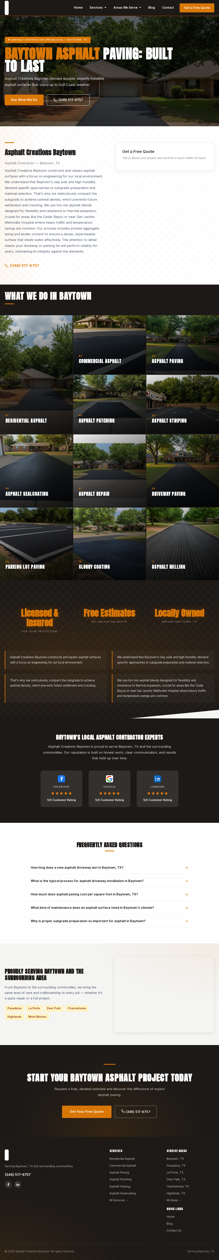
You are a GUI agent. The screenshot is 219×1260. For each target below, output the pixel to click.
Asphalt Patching (121, 1179)
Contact (168, 7)
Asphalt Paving (119, 1172)
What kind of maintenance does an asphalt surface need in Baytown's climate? (109, 907)
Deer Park (54, 1008)
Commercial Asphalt (123, 1165)
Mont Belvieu (37, 1016)
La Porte (34, 1008)
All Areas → (174, 1200)
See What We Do (24, 100)
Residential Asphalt (122, 1158)
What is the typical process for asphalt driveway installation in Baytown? (109, 880)
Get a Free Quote (197, 8)
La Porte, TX (175, 1172)
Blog (151, 7)
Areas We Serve (127, 7)
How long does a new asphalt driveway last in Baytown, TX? (109, 867)
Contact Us (174, 1230)
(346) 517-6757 (68, 100)
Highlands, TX (176, 1193)
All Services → (119, 1200)
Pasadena (14, 1008)
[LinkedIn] (17, 1184)
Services (98, 7)
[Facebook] (8, 1184)
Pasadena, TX (176, 1165)
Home (78, 7)
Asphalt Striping (120, 1186)
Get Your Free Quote (87, 1111)
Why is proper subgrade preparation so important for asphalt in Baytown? (109, 921)
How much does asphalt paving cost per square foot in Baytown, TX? (109, 894)
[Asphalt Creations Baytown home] (7, 8)
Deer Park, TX (176, 1179)
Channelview (77, 1008)
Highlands (14, 1016)
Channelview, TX (178, 1186)
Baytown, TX (175, 1158)
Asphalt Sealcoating (123, 1193)
